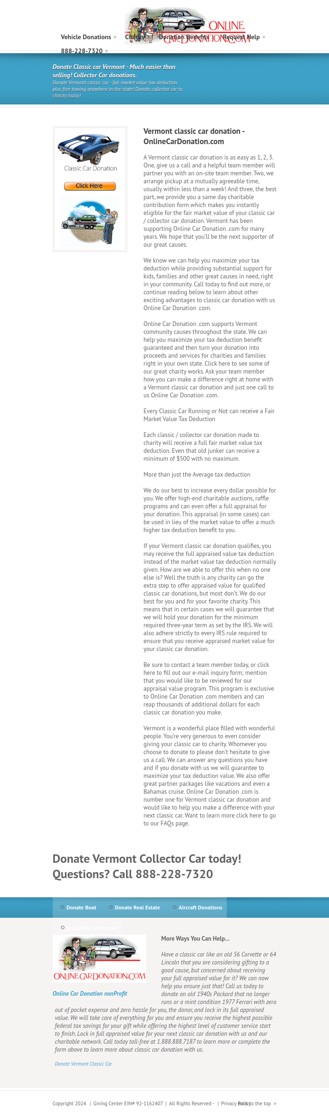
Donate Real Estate (137, 907)
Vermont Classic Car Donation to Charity (188, 25)
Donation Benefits (184, 37)
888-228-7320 (82, 51)
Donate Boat (82, 907)
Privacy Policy (236, 1103)
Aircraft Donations (200, 907)
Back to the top (254, 1103)
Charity (135, 37)
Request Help (241, 37)
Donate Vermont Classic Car (83, 1064)
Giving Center (108, 1103)
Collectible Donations (92, 927)
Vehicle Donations (86, 37)
